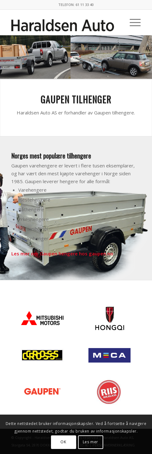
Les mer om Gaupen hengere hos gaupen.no (62, 253)
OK (63, 442)
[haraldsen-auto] (63, 22)
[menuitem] (132, 22)
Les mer (90, 442)
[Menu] (132, 22)
